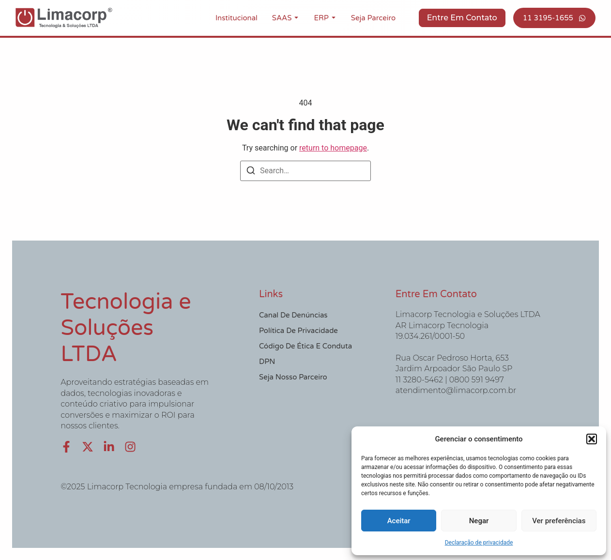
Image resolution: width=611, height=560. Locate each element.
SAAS (282, 18)
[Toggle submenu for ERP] (332, 18)
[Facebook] (66, 447)
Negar (479, 520)
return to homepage (333, 147)
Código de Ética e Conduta (305, 346)
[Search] (250, 172)
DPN (267, 361)
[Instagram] (130, 447)
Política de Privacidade (298, 330)
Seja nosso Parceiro (293, 377)
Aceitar (399, 520)
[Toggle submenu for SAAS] (295, 18)
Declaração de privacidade (479, 542)
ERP (321, 18)
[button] (591, 439)
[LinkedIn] (109, 447)
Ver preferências (558, 520)
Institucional (236, 18)
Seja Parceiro (373, 18)
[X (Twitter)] (87, 447)
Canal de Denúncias (293, 315)
